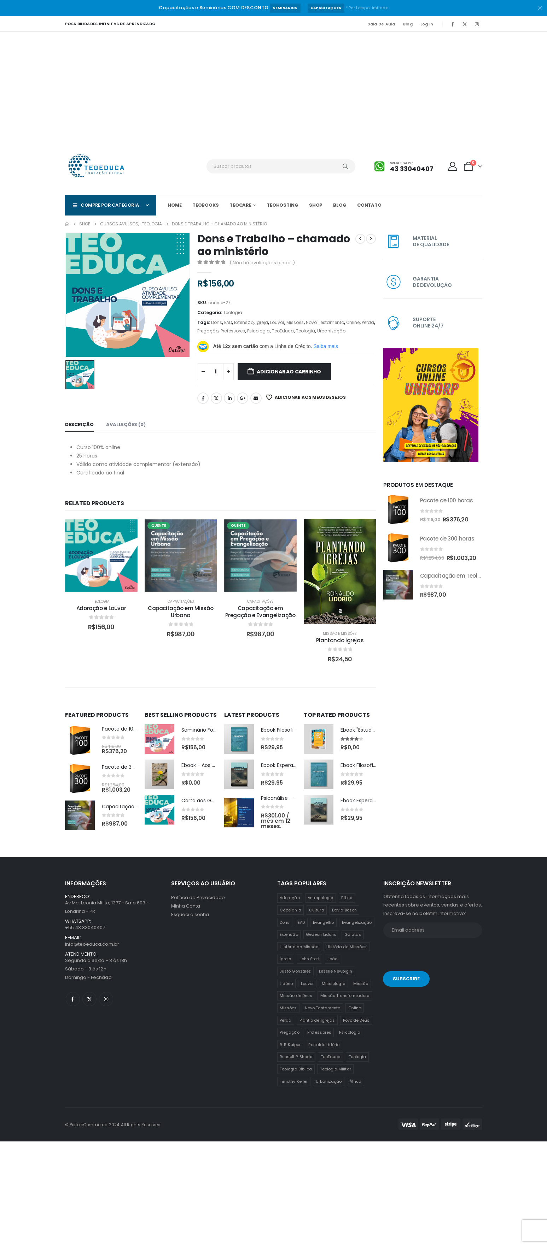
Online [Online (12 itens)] (354, 1008)
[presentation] (431, 956)
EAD (228, 322)
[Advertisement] (274, 84)
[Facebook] (453, 24)
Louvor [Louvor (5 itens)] (307, 983)
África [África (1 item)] (355, 1081)
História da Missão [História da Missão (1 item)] (299, 947)
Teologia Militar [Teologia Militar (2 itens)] (335, 1069)
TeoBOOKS (205, 205)
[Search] (345, 166)
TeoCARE (240, 205)
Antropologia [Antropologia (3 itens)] (320, 897)
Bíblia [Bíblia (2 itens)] (346, 897)
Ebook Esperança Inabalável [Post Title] (295, 765)
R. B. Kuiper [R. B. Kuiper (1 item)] (290, 1044)
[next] (371, 239)
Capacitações (326, 8)
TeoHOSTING (282, 205)
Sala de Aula (381, 24)
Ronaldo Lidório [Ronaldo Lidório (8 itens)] (323, 1044)
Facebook (203, 398)
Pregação (208, 331)
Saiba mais (326, 346)
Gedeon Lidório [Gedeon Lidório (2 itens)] (321, 934)
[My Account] (452, 166)
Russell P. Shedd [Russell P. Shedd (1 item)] (296, 1056)
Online (353, 322)
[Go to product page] (398, 509)
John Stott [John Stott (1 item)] (309, 959)
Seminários (285, 8)
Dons (216, 322)
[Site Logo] (97, 166)
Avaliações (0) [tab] (126, 424)
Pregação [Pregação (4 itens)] (289, 1032)
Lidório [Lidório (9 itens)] (286, 983)
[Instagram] (477, 24)
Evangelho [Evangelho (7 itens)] (323, 922)
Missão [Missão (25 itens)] (360, 983)
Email (256, 398)
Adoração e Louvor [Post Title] (101, 608)
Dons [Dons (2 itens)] (285, 922)
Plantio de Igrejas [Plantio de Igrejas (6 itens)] (317, 1020)
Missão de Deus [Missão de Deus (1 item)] (296, 995)
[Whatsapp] (403, 166)
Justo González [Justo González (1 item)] (295, 971)
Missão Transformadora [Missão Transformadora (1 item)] (344, 995)
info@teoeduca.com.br (92, 944)
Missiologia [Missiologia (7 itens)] (333, 983)
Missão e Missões (340, 633)
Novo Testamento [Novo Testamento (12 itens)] (322, 1008)
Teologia (232, 312)
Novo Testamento (325, 322)
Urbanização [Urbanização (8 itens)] (329, 1081)
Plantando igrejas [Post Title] (340, 640)
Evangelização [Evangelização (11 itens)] (357, 922)
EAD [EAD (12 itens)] (301, 922)
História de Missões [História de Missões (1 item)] (346, 947)
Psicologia (258, 331)
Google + (242, 398)
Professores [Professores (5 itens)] (319, 1032)
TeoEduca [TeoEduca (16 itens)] (331, 1056)
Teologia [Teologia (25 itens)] (357, 1056)
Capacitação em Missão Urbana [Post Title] (181, 611)
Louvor (277, 322)
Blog (408, 24)
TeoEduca (283, 331)
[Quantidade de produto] (215, 371)
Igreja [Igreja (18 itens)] (285, 959)
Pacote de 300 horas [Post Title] (127, 766)
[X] (465, 24)
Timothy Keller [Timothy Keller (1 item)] (294, 1081)
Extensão (244, 322)
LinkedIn (229, 398)
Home (175, 205)
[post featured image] (80, 740)
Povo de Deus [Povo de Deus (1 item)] (356, 1020)
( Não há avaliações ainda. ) (262, 262)
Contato (369, 205)
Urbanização (331, 331)
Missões (295, 322)
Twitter (216, 398)
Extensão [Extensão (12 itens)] (289, 934)
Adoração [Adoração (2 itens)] (290, 897)
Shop (316, 205)
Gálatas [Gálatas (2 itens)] (352, 934)
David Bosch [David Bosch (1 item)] (344, 910)
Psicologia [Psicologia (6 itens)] (349, 1032)
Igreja (262, 322)
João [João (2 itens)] (332, 959)
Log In (426, 24)
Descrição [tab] (79, 424)
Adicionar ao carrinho (289, 371)
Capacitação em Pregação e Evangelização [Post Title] (260, 611)
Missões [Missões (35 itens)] (288, 1008)
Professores (233, 331)
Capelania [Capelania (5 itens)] (290, 910)
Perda (368, 322)
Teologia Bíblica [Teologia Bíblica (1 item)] (296, 1069)
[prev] (360, 239)
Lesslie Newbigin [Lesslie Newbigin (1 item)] (336, 971)
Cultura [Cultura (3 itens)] (316, 910)
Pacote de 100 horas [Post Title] (127, 728)
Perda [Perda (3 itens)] (285, 1020)
